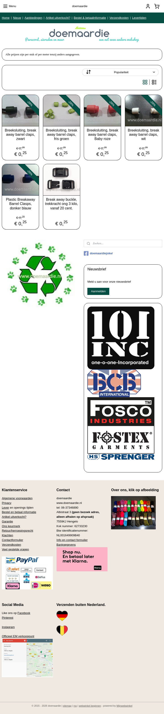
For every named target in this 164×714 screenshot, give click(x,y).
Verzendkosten (119, 17)
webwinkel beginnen (90, 705)
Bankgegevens (66, 544)
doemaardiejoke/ (98, 253)
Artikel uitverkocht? (58, 17)
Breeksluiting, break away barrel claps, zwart (20, 134)
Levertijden (139, 17)
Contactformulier (12, 540)
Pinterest (7, 617)
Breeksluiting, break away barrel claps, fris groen (61, 134)
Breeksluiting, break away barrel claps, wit (143, 134)
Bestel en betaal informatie (19, 512)
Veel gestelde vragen (15, 549)
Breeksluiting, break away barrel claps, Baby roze (102, 134)
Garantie (7, 521)
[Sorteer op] (120, 72)
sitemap (67, 705)
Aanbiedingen (33, 17)
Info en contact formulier (72, 540)
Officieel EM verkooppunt (18, 636)
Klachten (7, 535)
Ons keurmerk (11, 526)
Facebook (23, 613)
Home (6, 17)
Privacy (6, 503)
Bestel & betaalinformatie (90, 17)
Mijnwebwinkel (124, 705)
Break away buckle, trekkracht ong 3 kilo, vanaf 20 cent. (61, 204)
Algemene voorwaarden (17, 498)
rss (75, 705)
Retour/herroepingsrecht (17, 530)
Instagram (8, 627)
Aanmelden (98, 291)
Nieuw (17, 17)
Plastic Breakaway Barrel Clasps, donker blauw (20, 204)
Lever (5, 507)
